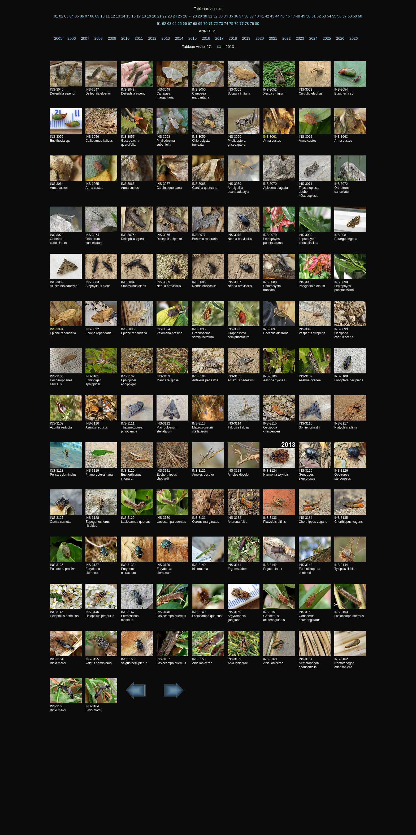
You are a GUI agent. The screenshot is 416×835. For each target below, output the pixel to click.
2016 (206, 38)
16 (133, 16)
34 (226, 16)
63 (169, 23)
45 (282, 16)
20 (154, 16)
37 (241, 16)
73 (221, 23)
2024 (313, 38)
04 (72, 16)
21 (159, 16)
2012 (152, 38)
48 (298, 16)
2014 (179, 38)
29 (200, 16)
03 (66, 16)
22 (164, 16)
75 (231, 23)
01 (56, 16)
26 (185, 16)
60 (360, 16)
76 (236, 23)
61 (159, 23)
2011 (139, 38)
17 (139, 16)
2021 (273, 38)
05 (77, 16)
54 (329, 16)
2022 (286, 38)
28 (195, 16)
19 (149, 16)
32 (215, 16)
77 (242, 23)
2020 (259, 38)
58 (350, 16)
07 (87, 16)
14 (123, 16)
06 (82, 16)
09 (97, 16)
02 (61, 16)
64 (174, 23)
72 (216, 23)
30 (205, 16)
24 (175, 16)
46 (288, 16)
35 (231, 16)
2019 (246, 38)
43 (272, 16)
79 (252, 23)
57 (345, 16)
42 (267, 16)
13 (118, 16)
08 (92, 16)
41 (262, 16)
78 (247, 23)
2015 (192, 38)
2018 (233, 38)
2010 (125, 38)
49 (303, 16)
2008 (98, 38)
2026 (340, 38)
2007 (85, 38)
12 (113, 16)
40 (257, 16)
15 (128, 16)
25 (180, 16)
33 (220, 16)
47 (293, 16)
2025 (327, 38)
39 (251, 16)
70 (205, 23)
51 (313, 16)
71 (211, 23)
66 (185, 23)
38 (246, 16)
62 (164, 23)
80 (257, 23)
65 (179, 23)
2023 (300, 38)
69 (200, 23)
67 (190, 23)
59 (355, 16)
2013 (166, 38)
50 (308, 16)
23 (170, 16)
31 (210, 16)
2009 (112, 38)
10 (103, 16)
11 (108, 16)
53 (324, 16)
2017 (219, 38)
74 (226, 23)
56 (339, 16)
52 (319, 16)
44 (277, 16)
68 (195, 23)
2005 (58, 38)
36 (236, 16)
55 (334, 16)
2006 (72, 38)
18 (144, 16)
